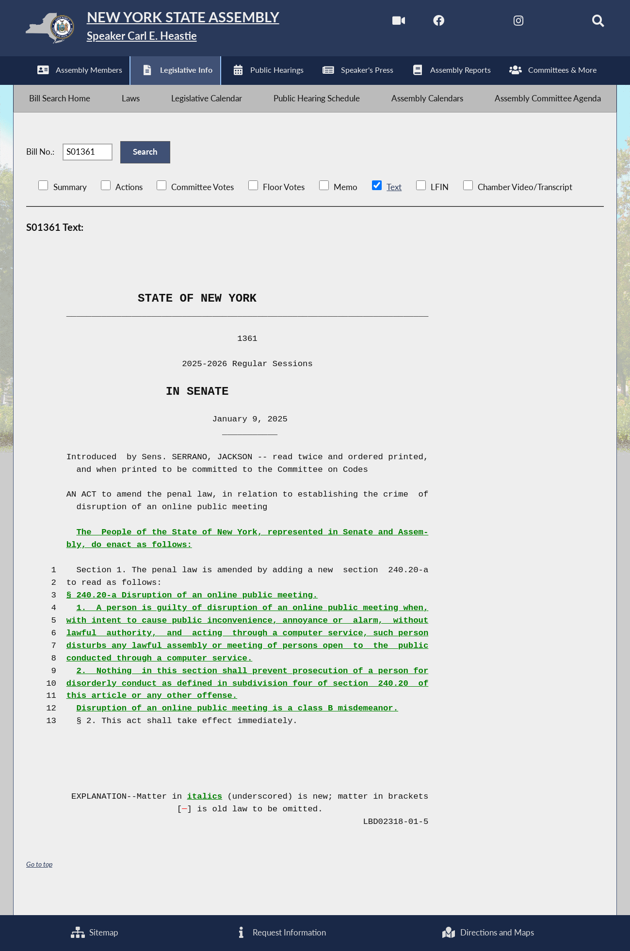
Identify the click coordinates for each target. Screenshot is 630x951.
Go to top (39, 882)
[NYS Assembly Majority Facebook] (425, 23)
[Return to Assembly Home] (167, 30)
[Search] (587, 23)
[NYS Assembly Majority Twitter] (465, 23)
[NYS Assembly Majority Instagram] (506, 23)
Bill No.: (40, 166)
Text (393, 205)
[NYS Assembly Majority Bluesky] (546, 23)
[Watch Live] (384, 23)
